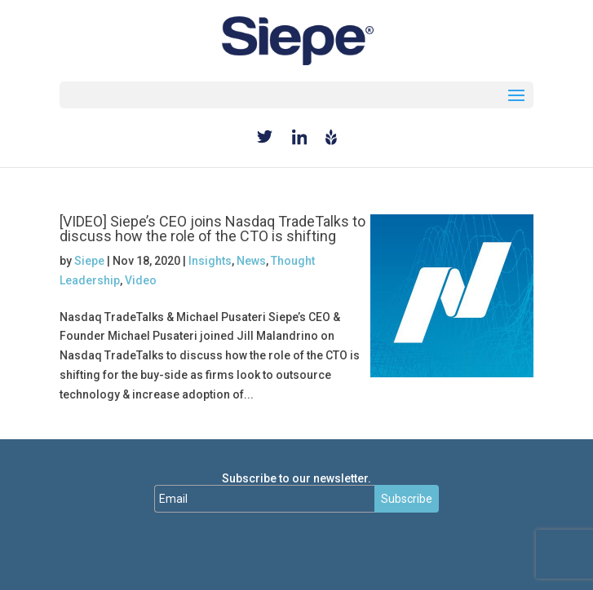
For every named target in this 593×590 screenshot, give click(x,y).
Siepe (89, 260)
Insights (210, 260)
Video (141, 280)
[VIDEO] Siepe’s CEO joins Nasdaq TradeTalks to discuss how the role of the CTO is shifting (212, 228)
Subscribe (406, 498)
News (251, 260)
